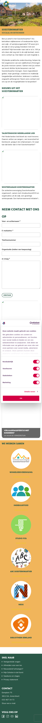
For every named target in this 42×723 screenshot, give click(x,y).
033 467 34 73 (8, 700)
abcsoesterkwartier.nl (21, 576)
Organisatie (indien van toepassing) (16, 249)
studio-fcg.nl (21, 543)
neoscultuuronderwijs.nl (21, 609)
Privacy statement (10, 679)
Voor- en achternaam (11, 221)
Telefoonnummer (9, 240)
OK (21, 398)
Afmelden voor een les (12, 665)
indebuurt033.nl (21, 510)
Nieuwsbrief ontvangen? (13, 669)
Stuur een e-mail (8, 703)
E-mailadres (7, 230)
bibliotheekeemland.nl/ (21, 642)
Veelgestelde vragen (11, 662)
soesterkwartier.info (21, 477)
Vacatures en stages (11, 676)
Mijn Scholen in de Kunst (13, 672)
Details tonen (29, 392)
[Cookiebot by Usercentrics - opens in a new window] (29, 323)
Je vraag (6, 259)
